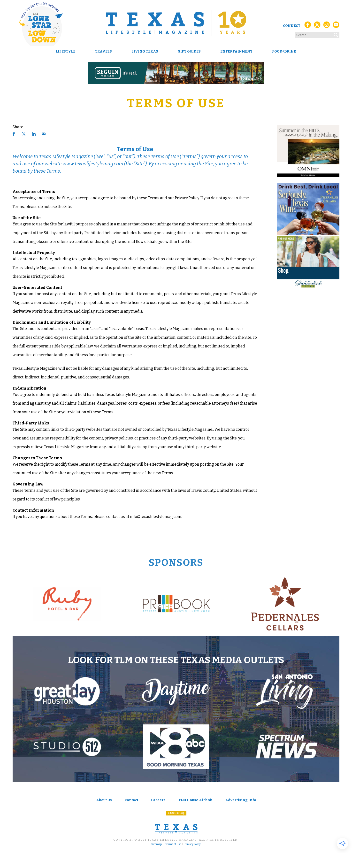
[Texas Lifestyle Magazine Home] (176, 23)
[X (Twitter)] (317, 26)
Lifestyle (65, 51)
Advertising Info (240, 800)
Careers (158, 800)
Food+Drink (284, 51)
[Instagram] (326, 26)
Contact (131, 800)
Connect (291, 26)
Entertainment (236, 51)
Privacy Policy (192, 844)
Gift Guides (189, 51)
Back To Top (176, 813)
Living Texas (144, 51)
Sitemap (156, 844)
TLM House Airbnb (195, 800)
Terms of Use (173, 844)
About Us (104, 800)
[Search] (336, 34)
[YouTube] (336, 26)
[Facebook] (307, 26)
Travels (103, 51)
